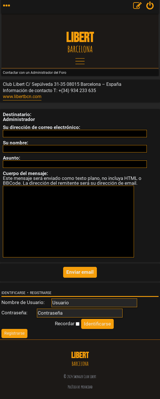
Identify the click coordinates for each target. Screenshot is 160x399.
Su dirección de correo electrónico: (41, 127)
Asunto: (11, 158)
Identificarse (13, 293)
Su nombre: (15, 143)
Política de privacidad (80, 386)
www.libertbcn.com (22, 96)
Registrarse (40, 293)
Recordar (67, 323)
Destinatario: (17, 114)
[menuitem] (150, 6)
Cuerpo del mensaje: (25, 173)
